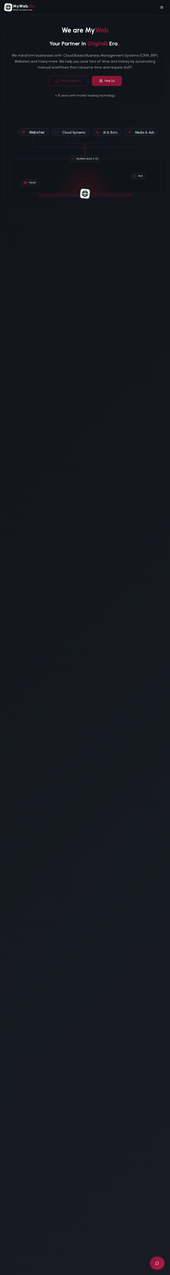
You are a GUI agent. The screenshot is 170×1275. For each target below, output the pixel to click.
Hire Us (107, 81)
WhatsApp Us (68, 81)
